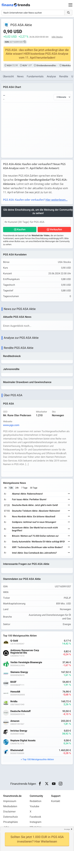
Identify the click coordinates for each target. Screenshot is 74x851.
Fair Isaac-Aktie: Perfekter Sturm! (29, 499)
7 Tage (24, 487)
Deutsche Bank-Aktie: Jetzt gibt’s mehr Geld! (35, 505)
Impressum (9, 801)
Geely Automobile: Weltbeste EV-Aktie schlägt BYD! (38, 541)
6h (5, 487)
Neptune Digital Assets (23, 740)
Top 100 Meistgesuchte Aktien (38, 759)
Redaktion (35, 801)
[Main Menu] (70, 5)
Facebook (35, 817)
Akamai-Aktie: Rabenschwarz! (27, 493)
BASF (13, 682)
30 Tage (33, 487)
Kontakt (55, 801)
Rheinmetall (16, 750)
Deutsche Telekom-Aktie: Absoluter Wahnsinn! (36, 511)
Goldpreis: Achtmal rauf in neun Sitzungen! (34, 522)
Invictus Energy (18, 731)
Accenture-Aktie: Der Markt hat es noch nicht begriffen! (35, 529)
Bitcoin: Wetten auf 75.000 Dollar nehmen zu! (35, 536)
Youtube (34, 806)
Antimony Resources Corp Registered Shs (24, 651)
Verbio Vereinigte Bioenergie (26, 662)
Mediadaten (10, 806)
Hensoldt (15, 692)
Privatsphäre (10, 822)
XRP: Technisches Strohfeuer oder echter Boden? (37, 547)
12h (11, 487)
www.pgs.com (11, 425)
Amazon (14, 721)
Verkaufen (56, 229)
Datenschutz (10, 817)
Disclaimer (9, 812)
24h (17, 487)
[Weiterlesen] (69, 494)
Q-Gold (14, 641)
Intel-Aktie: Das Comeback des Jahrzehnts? (34, 553)
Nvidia (13, 701)
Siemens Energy (19, 672)
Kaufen (21, 229)
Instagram (35, 822)
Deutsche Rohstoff (20, 711)
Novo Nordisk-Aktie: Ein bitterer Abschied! (33, 516)
